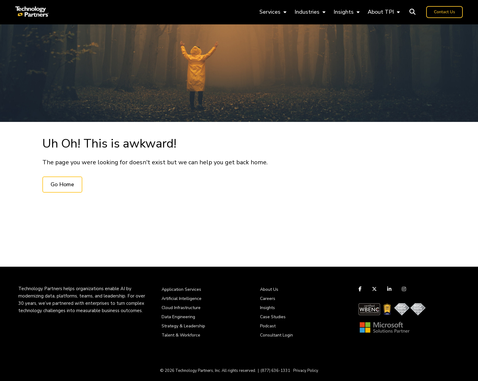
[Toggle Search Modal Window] (412, 12)
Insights (267, 308)
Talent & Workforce (181, 335)
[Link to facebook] (360, 289)
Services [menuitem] (269, 12)
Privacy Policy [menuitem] (305, 370)
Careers (267, 298)
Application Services (181, 289)
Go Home (62, 184)
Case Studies (273, 317)
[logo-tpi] (32, 12)
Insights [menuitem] (344, 12)
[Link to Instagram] (404, 289)
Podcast (268, 326)
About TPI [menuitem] (381, 12)
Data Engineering (178, 317)
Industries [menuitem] (306, 12)
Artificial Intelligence (182, 298)
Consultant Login (276, 335)
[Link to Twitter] (374, 289)
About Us (269, 289)
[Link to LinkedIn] (389, 289)
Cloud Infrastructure (181, 308)
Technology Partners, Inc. (198, 370)
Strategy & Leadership (183, 326)
